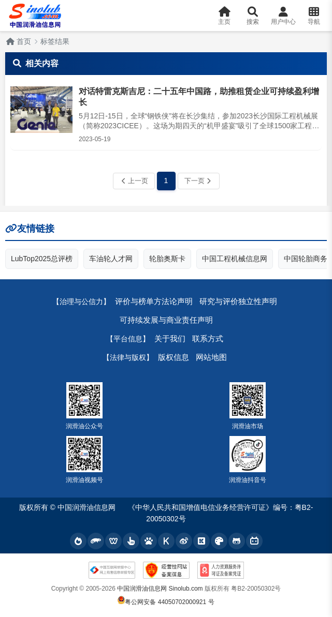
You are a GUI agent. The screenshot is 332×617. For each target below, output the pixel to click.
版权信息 (173, 357)
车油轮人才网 (111, 258)
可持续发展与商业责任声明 (166, 319)
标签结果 (54, 41)
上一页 (135, 181)
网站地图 (211, 357)
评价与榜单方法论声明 (154, 301)
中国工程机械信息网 (234, 258)
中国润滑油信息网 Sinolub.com (160, 588)
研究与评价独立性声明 (238, 301)
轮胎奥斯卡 (167, 258)
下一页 (197, 181)
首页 (18, 41)
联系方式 (207, 338)
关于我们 (169, 338)
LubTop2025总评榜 (42, 258)
